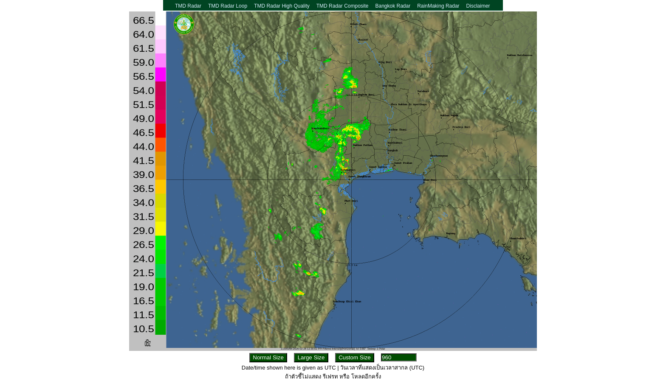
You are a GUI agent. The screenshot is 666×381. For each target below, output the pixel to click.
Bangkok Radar (392, 6)
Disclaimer (478, 6)
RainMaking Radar (438, 6)
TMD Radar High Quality (282, 6)
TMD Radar (188, 6)
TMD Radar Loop (227, 6)
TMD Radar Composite (342, 6)
